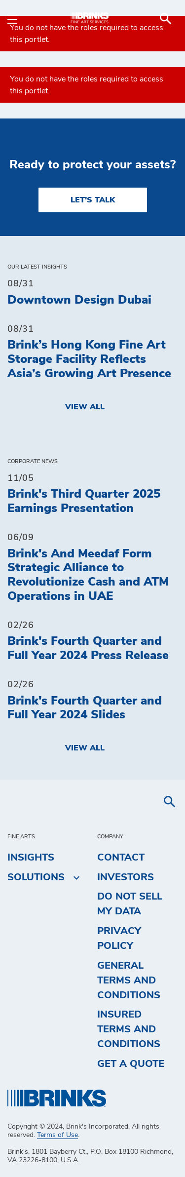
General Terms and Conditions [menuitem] (128, 980)
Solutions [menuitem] (36, 877)
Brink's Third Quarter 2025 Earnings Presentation (83, 501)
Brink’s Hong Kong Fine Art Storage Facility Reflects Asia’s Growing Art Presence (89, 359)
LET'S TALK (93, 200)
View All (85, 407)
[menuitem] (166, 19)
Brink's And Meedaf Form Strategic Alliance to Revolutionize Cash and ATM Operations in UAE (88, 575)
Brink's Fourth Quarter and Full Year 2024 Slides (84, 708)
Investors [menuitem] (125, 877)
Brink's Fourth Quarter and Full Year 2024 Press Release (88, 648)
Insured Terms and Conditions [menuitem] (128, 1029)
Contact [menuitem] (121, 858)
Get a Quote (130, 1064)
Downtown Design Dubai (79, 300)
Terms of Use (57, 1135)
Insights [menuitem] (30, 858)
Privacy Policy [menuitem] (119, 938)
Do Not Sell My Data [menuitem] (129, 904)
